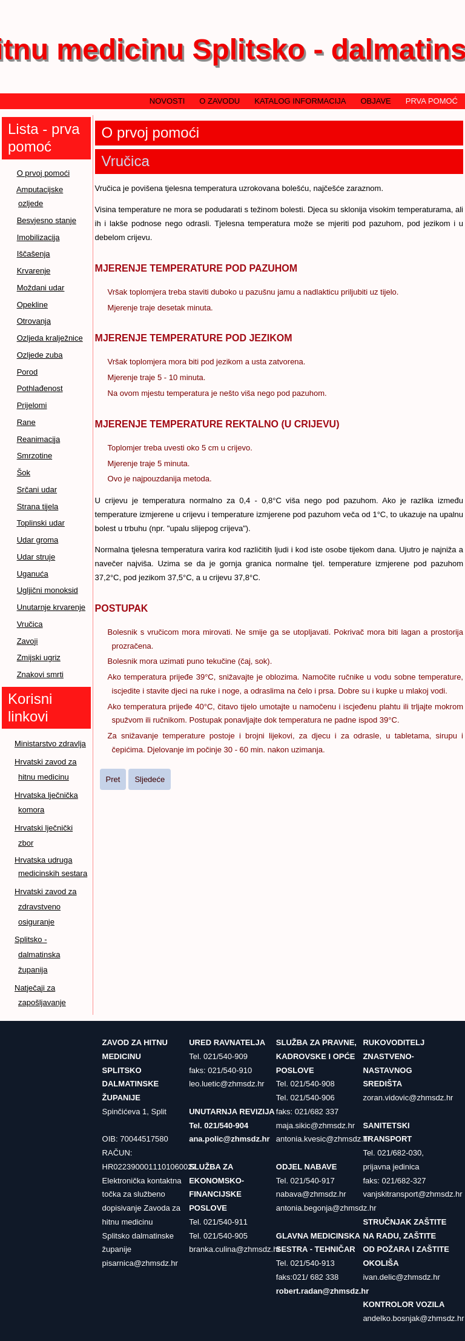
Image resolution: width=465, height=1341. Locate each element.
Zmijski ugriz (39, 657)
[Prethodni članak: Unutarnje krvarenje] (113, 779)
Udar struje (36, 556)
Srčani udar (37, 489)
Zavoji (27, 641)
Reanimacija (39, 439)
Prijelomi (32, 405)
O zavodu (219, 100)
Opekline (32, 304)
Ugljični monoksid (47, 590)
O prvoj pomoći (43, 173)
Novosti (167, 100)
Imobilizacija (38, 237)
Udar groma (38, 539)
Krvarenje (34, 270)
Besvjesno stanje (46, 220)
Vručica (30, 624)
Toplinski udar (40, 522)
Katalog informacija (300, 100)
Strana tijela (38, 506)
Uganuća (32, 573)
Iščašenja (33, 253)
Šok (23, 472)
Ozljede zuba (40, 354)
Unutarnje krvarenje (51, 607)
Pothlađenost (40, 388)
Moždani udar (41, 287)
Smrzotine (35, 455)
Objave (375, 100)
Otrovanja (34, 321)
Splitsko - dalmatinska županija (37, 954)
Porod (27, 371)
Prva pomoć (432, 100)
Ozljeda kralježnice (50, 338)
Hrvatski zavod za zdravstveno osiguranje (46, 906)
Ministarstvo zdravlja (50, 743)
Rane (26, 422)
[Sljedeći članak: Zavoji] (149, 779)
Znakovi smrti (40, 674)
